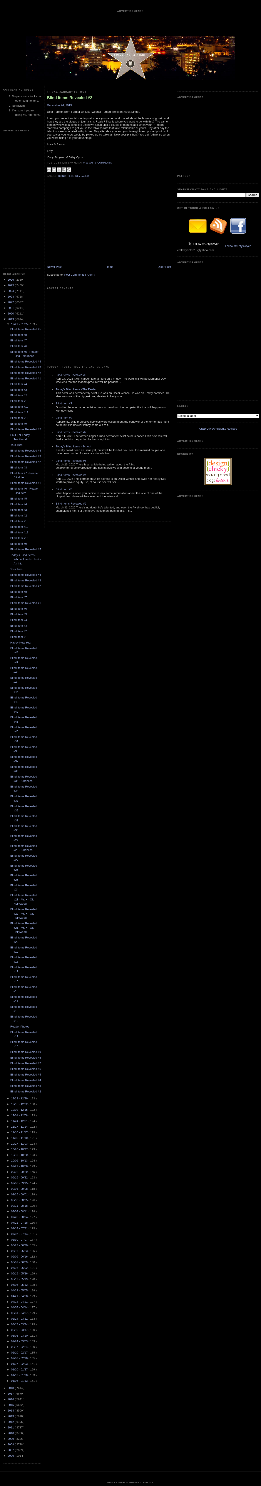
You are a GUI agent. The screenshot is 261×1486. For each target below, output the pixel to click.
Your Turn (16, 314)
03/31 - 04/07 (19, 1182)
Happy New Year (20, 512)
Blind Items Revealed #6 (25, 938)
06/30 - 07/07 (19, 1109)
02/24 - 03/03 (19, 1211)
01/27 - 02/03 (19, 1233)
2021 (11, 177)
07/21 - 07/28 (19, 1092)
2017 (11, 1263)
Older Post (164, 276)
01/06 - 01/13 (19, 1250)
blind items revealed (73, 176)
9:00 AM (88, 163)
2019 (11, 188)
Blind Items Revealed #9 (25, 921)
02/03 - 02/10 (19, 1228)
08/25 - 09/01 (19, 1064)
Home (110, 276)
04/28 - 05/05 (19, 1160)
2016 (11, 1269)
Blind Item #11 (19, 282)
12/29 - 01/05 (19, 193)
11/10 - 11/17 (19, 1002)
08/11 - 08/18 (19, 1075)
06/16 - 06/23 (19, 1120)
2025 (11, 155)
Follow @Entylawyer (238, 180)
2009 (11, 1308)
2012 (11, 1291)
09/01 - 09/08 (19, 1058)
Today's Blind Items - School (73, 391)
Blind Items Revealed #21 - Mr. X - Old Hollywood (23, 797)
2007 (11, 1319)
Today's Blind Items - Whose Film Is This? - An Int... (25, 429)
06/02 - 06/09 (19, 1132)
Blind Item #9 (18, 293)
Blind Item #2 (18, 265)
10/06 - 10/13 (19, 1030)
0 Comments (103, 163)
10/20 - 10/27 (19, 1019)
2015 (11, 1274)
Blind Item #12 (19, 276)
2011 (11, 1297)
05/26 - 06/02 (19, 1137)
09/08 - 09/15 (19, 1052)
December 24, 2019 (59, 105)
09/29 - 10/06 (19, 1036)
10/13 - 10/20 (19, 1024)
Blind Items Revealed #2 (25, 242)
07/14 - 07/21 (19, 1098)
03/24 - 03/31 (19, 1188)
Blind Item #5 (18, 368)
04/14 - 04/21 (19, 1171)
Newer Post (54, 276)
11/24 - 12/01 (19, 990)
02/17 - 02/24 (19, 1216)
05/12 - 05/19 (19, 1148)
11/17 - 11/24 (19, 996)
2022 (11, 172)
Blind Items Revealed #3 (25, 236)
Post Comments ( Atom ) (79, 284)
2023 (11, 166)
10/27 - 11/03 (19, 1013)
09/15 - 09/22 (19, 1047)
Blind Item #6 (18, 215)
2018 (11, 1257)
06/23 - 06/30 (19, 1115)
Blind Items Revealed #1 (25, 248)
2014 (11, 1280)
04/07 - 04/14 (19, 1177)
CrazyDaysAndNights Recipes (218, 233)
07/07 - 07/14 (19, 1103)
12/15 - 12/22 (19, 973)
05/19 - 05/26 (19, 1143)
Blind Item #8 (18, 204)
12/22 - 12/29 (19, 968)
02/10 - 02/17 (19, 1222)
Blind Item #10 (19, 287)
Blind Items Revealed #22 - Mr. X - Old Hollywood (23, 783)
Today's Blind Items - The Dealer (76, 334)
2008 (11, 1314)
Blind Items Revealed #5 (25, 198)
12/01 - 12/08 (19, 985)
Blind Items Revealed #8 (25, 927)
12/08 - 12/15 (19, 979)
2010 (11, 1302)
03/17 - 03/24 (19, 1194)
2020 (11, 183)
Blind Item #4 (18, 253)
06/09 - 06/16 (19, 1126)
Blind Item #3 (18, 259)
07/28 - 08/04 (19, 1086)
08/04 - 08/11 (19, 1081)
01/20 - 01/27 (19, 1239)
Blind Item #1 (18, 270)
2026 (11, 149)
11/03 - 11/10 (19, 1007)
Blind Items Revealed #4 (25, 231)
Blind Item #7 (18, 210)
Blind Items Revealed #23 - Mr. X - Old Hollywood (23, 769)
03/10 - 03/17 (19, 1199)
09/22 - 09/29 (19, 1041)
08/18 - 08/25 (19, 1069)
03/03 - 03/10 (19, 1205)
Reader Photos (19, 896)
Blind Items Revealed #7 (25, 933)
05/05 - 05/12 (19, 1154)
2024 (11, 160)
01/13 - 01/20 (19, 1244)
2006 (11, 1325)
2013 (11, 1285)
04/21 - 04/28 (19, 1165)
